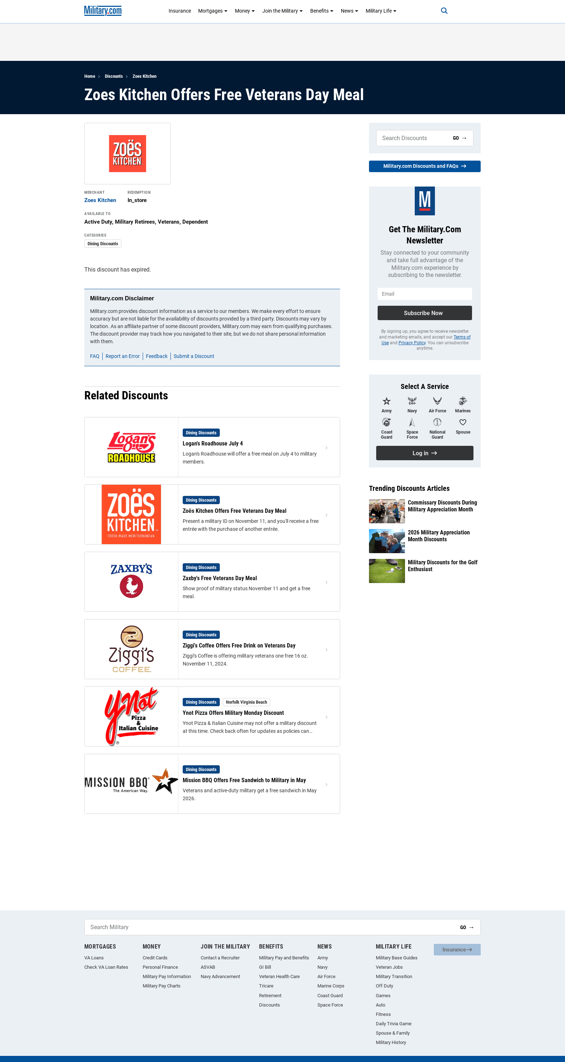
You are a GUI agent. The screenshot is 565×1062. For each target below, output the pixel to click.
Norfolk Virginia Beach (246, 702)
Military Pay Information (167, 976)
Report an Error (123, 356)
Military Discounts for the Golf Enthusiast (442, 566)
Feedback (157, 356)
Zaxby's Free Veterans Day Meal (220, 578)
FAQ (94, 356)
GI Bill (265, 967)
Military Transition (394, 976)
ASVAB (208, 967)
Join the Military (282, 10)
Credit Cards (155, 957)
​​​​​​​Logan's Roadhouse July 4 (213, 443)
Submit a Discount (194, 356)
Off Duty (384, 986)
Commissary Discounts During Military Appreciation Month (442, 506)
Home (89, 76)
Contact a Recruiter (220, 957)
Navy (322, 967)
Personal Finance (160, 967)
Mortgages (213, 10)
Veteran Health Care (279, 976)
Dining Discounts (103, 243)
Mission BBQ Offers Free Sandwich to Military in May (244, 780)
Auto (380, 1005)
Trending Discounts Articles (409, 488)
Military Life (381, 10)
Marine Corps (330, 986)
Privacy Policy (412, 342)
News (350, 10)
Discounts (114, 76)
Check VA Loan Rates (106, 967)
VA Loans (94, 957)
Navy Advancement (220, 976)
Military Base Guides (397, 957)
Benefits (322, 10)
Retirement (270, 995)
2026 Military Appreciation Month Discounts (439, 536)
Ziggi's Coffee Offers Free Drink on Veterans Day (239, 645)
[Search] (439, 11)
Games (383, 995)
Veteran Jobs (389, 967)
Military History (391, 1042)
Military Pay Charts (162, 986)
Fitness (383, 1014)
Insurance (180, 10)
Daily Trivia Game (393, 1023)
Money (245, 10)
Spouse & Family (393, 1033)
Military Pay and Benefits (284, 957)
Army (322, 957)
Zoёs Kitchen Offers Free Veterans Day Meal (234, 510)
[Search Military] (412, 138)
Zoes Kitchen (144, 76)
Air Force (326, 976)
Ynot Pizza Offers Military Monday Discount (233, 712)
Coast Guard (330, 995)
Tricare (266, 986)
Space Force (330, 1005)
